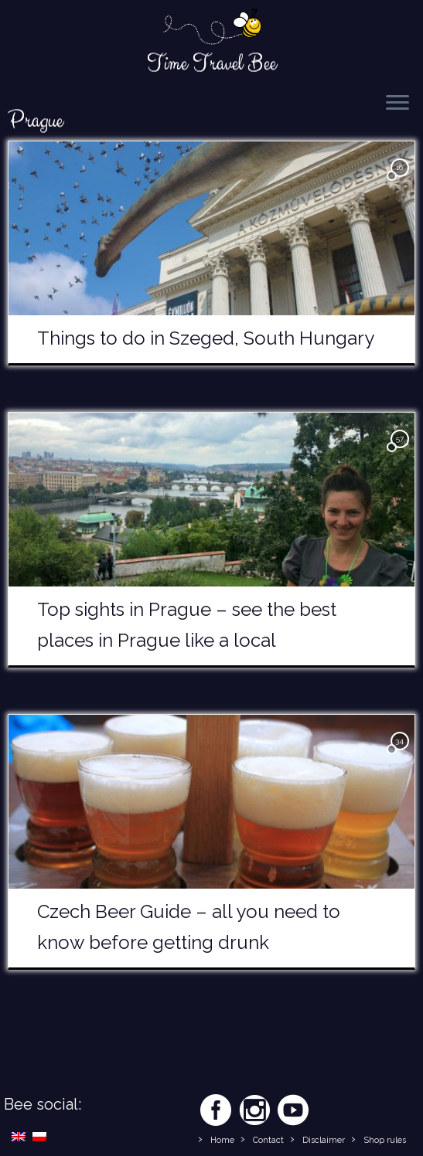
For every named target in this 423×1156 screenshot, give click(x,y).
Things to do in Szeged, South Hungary (205, 338)
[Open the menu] (397, 103)
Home (222, 1140)
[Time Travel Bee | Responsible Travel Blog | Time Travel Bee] (211, 28)
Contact (268, 1140)
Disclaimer (323, 1140)
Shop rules (384, 1140)
